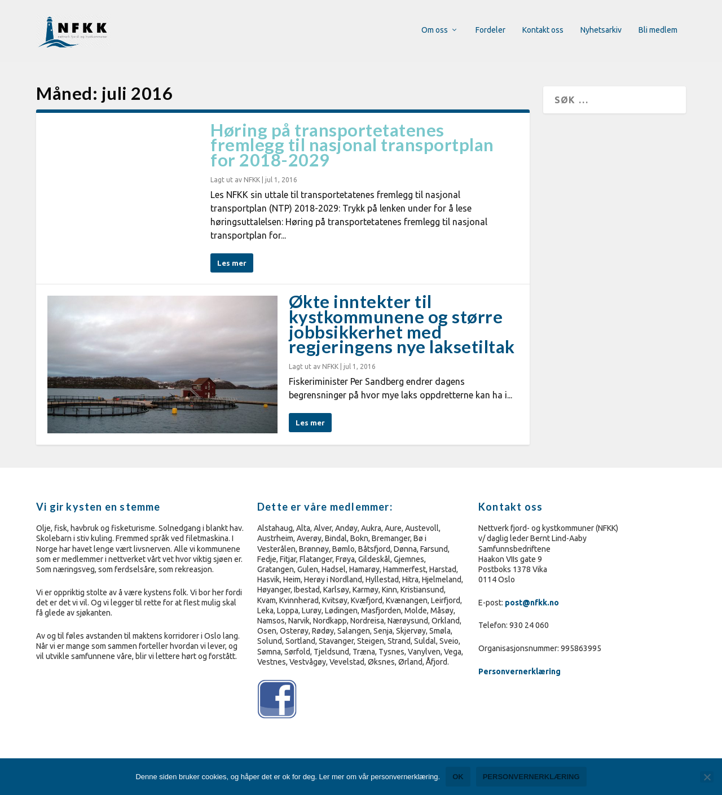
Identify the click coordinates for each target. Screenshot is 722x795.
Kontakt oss (542, 31)
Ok (458, 776)
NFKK (252, 179)
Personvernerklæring (520, 671)
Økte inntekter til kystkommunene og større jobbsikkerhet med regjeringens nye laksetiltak (402, 324)
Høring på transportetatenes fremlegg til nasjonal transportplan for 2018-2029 (352, 145)
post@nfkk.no (532, 602)
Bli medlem (658, 31)
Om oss (434, 31)
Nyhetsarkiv (601, 31)
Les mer (231, 263)
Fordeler (490, 31)
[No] (707, 777)
